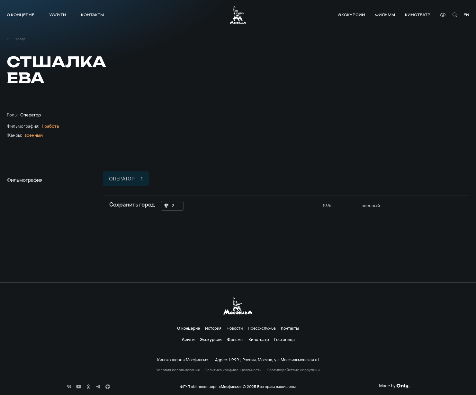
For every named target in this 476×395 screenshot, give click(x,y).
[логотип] (238, 15)
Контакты (92, 14)
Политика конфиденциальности (233, 370)
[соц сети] (69, 386)
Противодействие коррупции (293, 370)
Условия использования (178, 370)
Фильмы (385, 14)
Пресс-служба (262, 328)
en (466, 14)
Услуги (57, 14)
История (213, 328)
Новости (235, 328)
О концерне (20, 14)
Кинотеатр (417, 14)
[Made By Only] (394, 386)
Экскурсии (351, 14)
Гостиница (284, 339)
